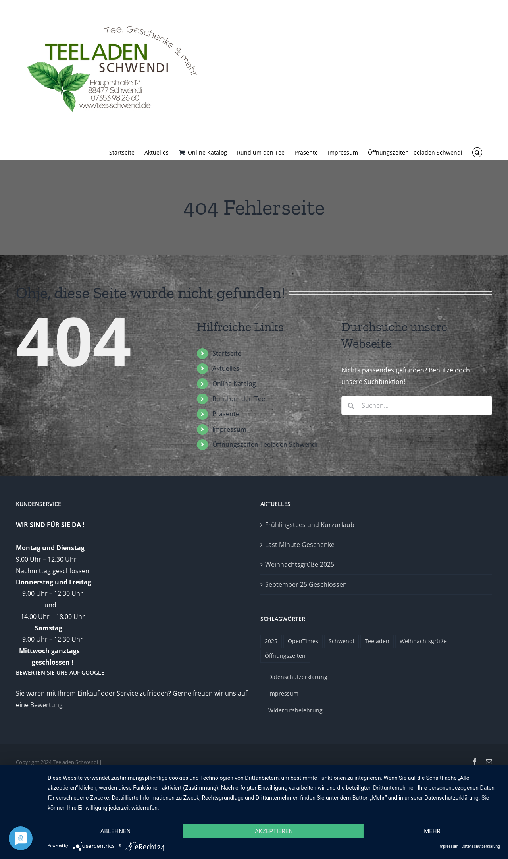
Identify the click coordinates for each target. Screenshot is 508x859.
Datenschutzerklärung (481, 846)
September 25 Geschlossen (306, 584)
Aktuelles (225, 368)
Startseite (226, 353)
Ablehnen (115, 831)
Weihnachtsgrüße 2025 (299, 564)
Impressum (229, 429)
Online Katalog (234, 383)
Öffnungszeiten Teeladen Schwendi (265, 444)
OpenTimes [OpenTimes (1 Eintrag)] (303, 641)
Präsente (225, 413)
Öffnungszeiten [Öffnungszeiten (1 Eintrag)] (285, 655)
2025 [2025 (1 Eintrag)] (271, 641)
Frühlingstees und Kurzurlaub (309, 524)
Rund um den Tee (238, 398)
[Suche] (351, 405)
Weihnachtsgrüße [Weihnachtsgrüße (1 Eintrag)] (423, 641)
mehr (432, 831)
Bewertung (46, 704)
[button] (477, 152)
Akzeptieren (274, 831)
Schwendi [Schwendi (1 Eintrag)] (341, 641)
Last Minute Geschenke (300, 544)
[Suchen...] (416, 405)
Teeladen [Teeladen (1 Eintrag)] (377, 641)
